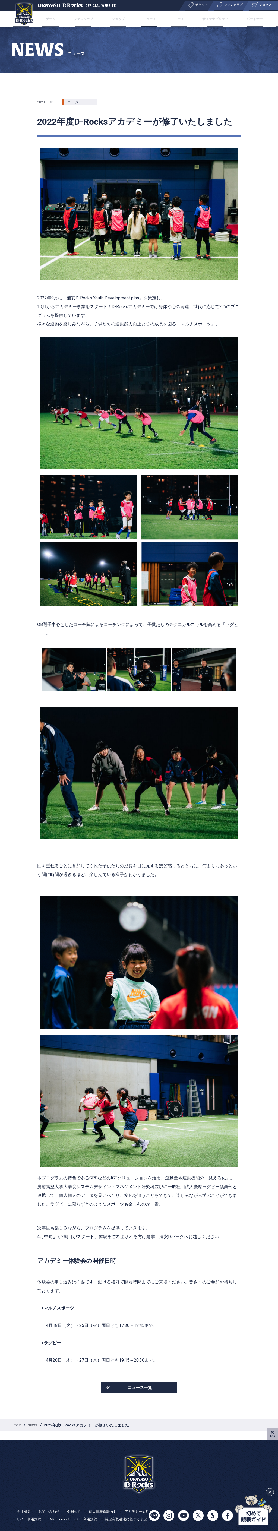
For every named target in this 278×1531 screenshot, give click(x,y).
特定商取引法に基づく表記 (39, 1519)
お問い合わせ (50, 1504)
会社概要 (24, 1504)
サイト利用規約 (64, 1511)
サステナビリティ (200, 19)
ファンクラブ (97, 19)
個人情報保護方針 (108, 1504)
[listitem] (139, 756)
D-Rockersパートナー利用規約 (111, 1511)
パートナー (233, 19)
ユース (170, 19)
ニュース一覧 (140, 1388)
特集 (256, 19)
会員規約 (77, 1504)
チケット (49, 19)
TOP (18, 1426)
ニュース (148, 19)
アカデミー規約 (30, 1511)
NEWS (34, 1426)
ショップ (124, 19)
